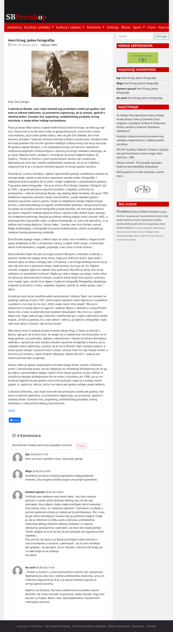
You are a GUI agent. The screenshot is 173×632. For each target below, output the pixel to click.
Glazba (156, 228)
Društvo (154, 211)
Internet (120, 240)
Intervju (113, 27)
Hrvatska (123, 211)
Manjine (162, 228)
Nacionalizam (148, 228)
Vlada (162, 223)
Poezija (156, 232)
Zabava (136, 236)
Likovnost (140, 232)
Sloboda (133, 240)
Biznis (125, 27)
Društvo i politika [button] (37, 27)
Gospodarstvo (132, 216)
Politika (143, 211)
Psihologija (149, 232)
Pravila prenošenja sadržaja (89, 626)
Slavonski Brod (147, 216)
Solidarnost (159, 236)
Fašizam (128, 227)
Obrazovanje (121, 236)
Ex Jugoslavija (152, 223)
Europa (120, 227)
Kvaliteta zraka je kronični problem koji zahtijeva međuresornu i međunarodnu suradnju (141, 140)
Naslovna (14, 27)
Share (14, 420)
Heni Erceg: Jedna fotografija (138, 78)
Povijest (163, 211)
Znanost (151, 236)
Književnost (128, 219)
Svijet (165, 216)
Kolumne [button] (94, 27)
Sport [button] (137, 27)
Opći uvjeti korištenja (57, 626)
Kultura (158, 216)
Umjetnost (143, 236)
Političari (121, 216)
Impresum (138, 626)
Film (134, 228)
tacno (11, 410)
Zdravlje (134, 232)
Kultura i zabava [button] (68, 27)
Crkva (119, 232)
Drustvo (126, 240)
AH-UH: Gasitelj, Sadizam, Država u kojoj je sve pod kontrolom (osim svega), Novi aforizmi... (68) (142, 153)
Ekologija (129, 236)
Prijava (151, 27)
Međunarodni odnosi (135, 223)
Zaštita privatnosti (119, 626)
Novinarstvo (125, 232)
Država (134, 211)
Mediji (120, 219)
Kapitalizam (147, 219)
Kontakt (151, 626)
